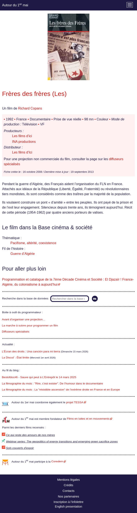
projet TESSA (74, 402)
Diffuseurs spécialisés (15, 331)
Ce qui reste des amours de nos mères (30, 435)
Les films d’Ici (22, 152)
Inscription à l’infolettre (68, 502)
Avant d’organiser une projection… (23, 319)
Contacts (69, 490)
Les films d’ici (22, 136)
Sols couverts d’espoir (20, 448)
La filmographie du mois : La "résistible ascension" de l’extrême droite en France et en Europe (61, 389)
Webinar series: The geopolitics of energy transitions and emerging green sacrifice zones (62, 441)
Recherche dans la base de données (25, 298)
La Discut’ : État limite (15, 357)
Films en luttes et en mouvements (88, 418)
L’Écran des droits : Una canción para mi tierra (31, 351)
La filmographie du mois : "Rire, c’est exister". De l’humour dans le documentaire (52, 383)
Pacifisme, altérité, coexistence (33, 243)
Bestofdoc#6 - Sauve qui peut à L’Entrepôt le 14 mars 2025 (39, 377)
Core (57, 461)
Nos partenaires (68, 496)
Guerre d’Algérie (22, 253)
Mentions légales (68, 479)
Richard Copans (30, 108)
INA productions (24, 141)
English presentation (68, 506)
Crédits (68, 485)
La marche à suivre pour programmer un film (30, 325)
